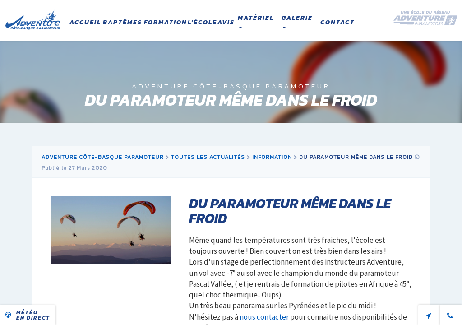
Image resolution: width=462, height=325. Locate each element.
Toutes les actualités (208, 157)
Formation (165, 22)
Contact (337, 22)
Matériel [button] (256, 20)
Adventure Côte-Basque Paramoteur (103, 157)
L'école (202, 22)
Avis (226, 22)
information (272, 157)
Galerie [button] (297, 20)
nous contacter (264, 317)
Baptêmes (122, 22)
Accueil (85, 22)
